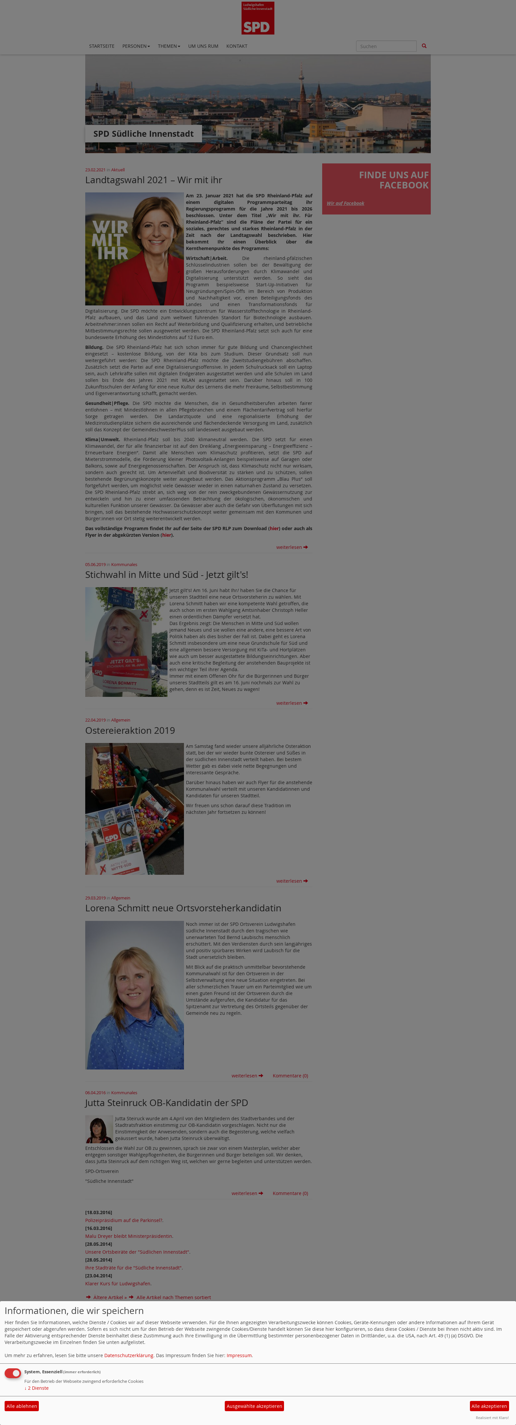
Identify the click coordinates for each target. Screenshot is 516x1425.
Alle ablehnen (22, 1406)
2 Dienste (36, 1388)
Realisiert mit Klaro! (492, 1417)
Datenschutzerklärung (128, 1355)
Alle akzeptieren (489, 1406)
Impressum (239, 1355)
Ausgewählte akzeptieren (254, 1406)
